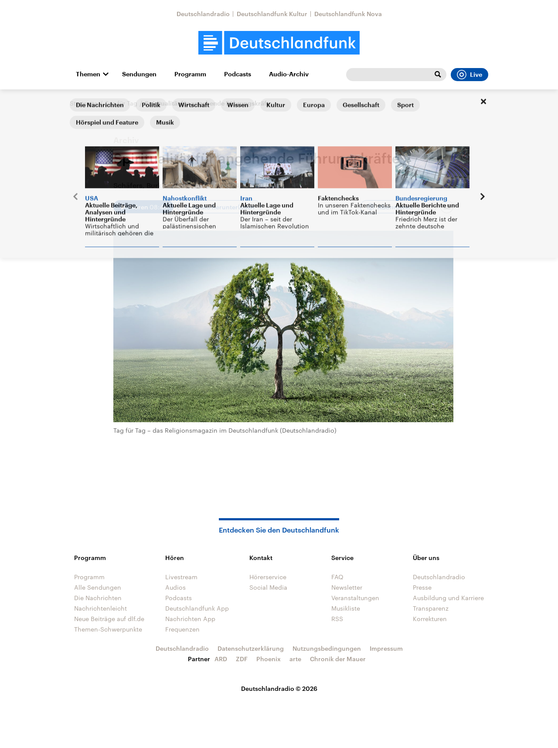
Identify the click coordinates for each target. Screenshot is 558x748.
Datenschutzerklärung (251, 648)
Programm (190, 74)
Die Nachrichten (98, 597)
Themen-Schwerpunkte (108, 629)
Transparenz (431, 608)
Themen (88, 74)
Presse (422, 587)
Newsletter (346, 587)
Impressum (386, 648)
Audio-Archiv (289, 74)
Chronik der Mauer (338, 659)
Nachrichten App (190, 618)
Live (469, 74)
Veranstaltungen (355, 597)
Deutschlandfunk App (197, 608)
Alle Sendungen (97, 587)
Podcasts (237, 74)
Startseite (84, 103)
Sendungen (139, 74)
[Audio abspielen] (143, 206)
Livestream (181, 577)
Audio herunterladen (224, 207)
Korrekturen (430, 618)
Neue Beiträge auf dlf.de (109, 618)
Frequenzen (182, 629)
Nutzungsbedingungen (327, 648)
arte (295, 659)
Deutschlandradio (203, 13)
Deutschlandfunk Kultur (272, 13)
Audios (175, 587)
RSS (337, 618)
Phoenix (268, 659)
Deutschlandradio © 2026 (279, 688)
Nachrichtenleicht (100, 608)
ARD (220, 659)
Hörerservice (267, 577)
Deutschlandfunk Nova (348, 13)
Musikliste (345, 608)
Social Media (268, 587)
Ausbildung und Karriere (448, 597)
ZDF (242, 659)
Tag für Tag (121, 103)
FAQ (337, 577)
